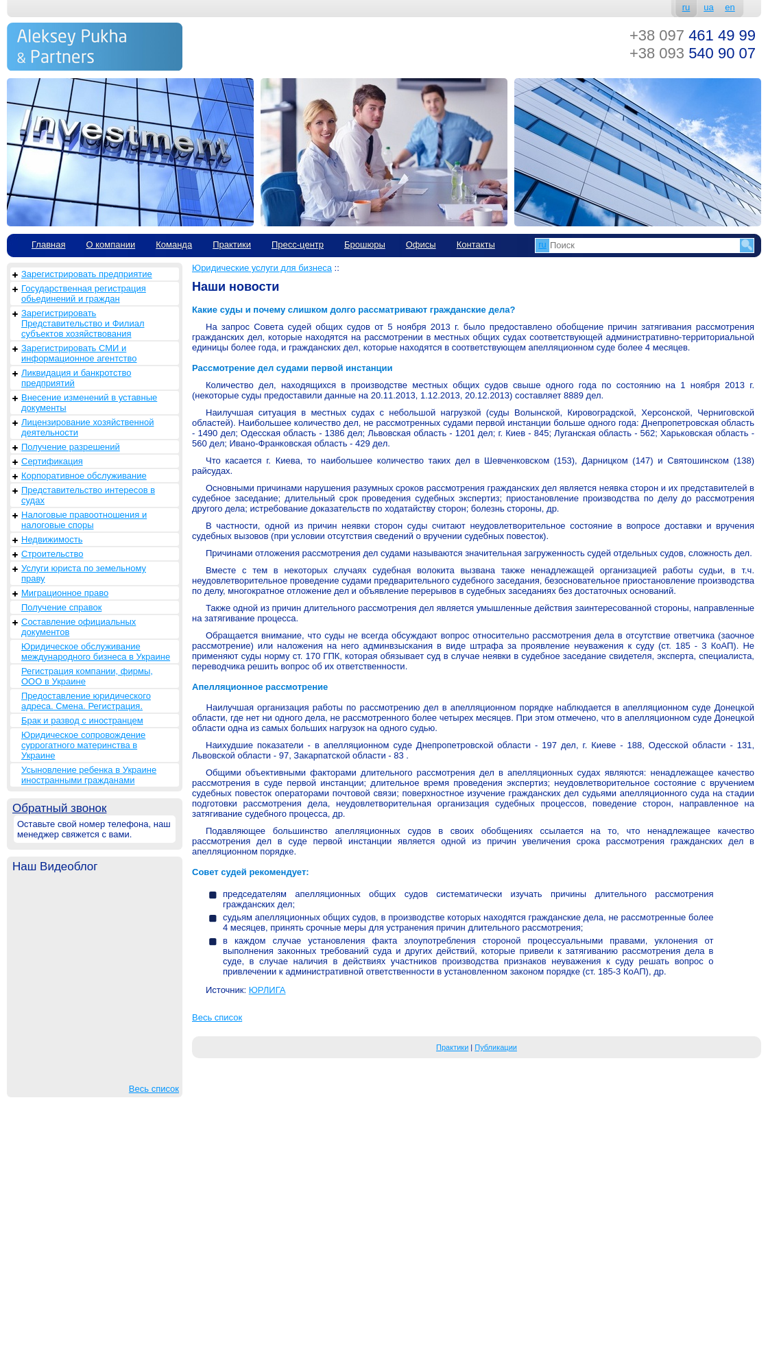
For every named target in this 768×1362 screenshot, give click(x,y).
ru (686, 7)
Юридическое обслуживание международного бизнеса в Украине (95, 651)
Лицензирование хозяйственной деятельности (87, 427)
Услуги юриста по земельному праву (83, 573)
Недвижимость (51, 539)
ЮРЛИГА (267, 990)
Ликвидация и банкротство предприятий (76, 378)
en (729, 7)
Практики (232, 244)
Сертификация (52, 461)
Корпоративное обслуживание (84, 475)
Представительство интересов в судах (88, 495)
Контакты (476, 244)
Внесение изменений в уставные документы (89, 402)
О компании (110, 244)
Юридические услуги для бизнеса (262, 268)
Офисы (421, 244)
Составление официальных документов (78, 627)
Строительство (52, 554)
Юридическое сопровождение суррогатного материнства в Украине (83, 745)
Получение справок (61, 607)
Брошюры (364, 244)
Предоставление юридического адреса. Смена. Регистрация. (86, 701)
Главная (48, 244)
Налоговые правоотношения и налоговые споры (84, 520)
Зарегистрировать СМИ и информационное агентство (78, 353)
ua (708, 7)
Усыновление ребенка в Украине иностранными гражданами (88, 775)
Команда (174, 244)
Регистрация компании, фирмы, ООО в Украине (87, 676)
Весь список (154, 1089)
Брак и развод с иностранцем (82, 720)
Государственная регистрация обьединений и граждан (83, 293)
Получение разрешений (70, 447)
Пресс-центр (298, 244)
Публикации (496, 1047)
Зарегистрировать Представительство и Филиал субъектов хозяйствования (83, 323)
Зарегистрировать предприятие (86, 274)
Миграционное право (64, 593)
